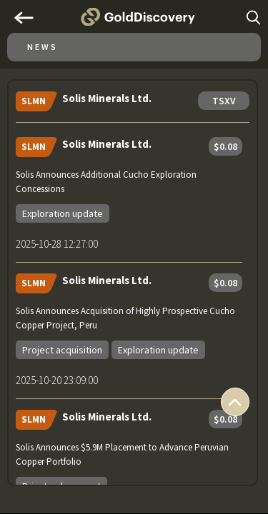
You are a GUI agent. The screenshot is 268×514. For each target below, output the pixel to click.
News (42, 46)
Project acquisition (62, 349)
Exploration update (62, 213)
